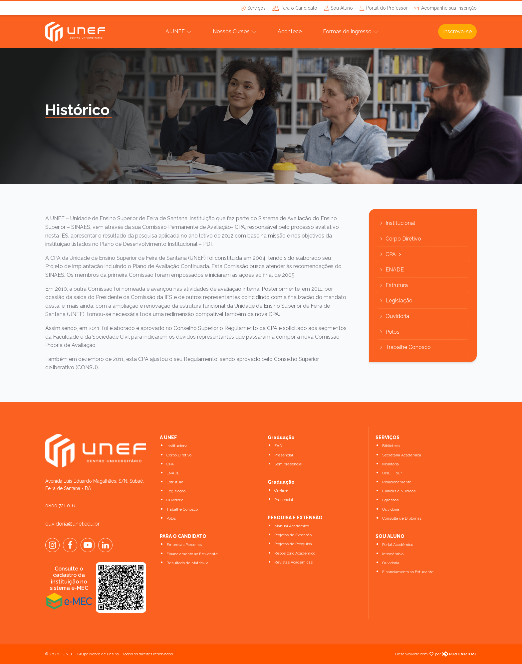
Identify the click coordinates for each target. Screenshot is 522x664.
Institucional (400, 223)
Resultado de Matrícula (187, 563)
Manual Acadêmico (291, 526)
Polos (392, 332)
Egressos (390, 500)
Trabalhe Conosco (408, 347)
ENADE (395, 269)
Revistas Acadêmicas (293, 562)
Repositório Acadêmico (294, 553)
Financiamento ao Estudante (192, 554)
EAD (278, 445)
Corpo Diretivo (403, 239)
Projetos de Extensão (293, 535)
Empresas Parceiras (184, 544)
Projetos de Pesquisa (293, 544)
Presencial (283, 455)
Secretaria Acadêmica (401, 455)
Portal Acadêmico (397, 544)
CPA (391, 254)
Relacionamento (396, 482)
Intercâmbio (392, 554)
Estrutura (397, 285)
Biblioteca (391, 445)
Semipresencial (288, 464)
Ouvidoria (397, 316)
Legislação (399, 300)
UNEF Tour (392, 473)
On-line (281, 490)
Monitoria (390, 464)
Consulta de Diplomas (401, 518)
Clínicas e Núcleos (398, 491)
